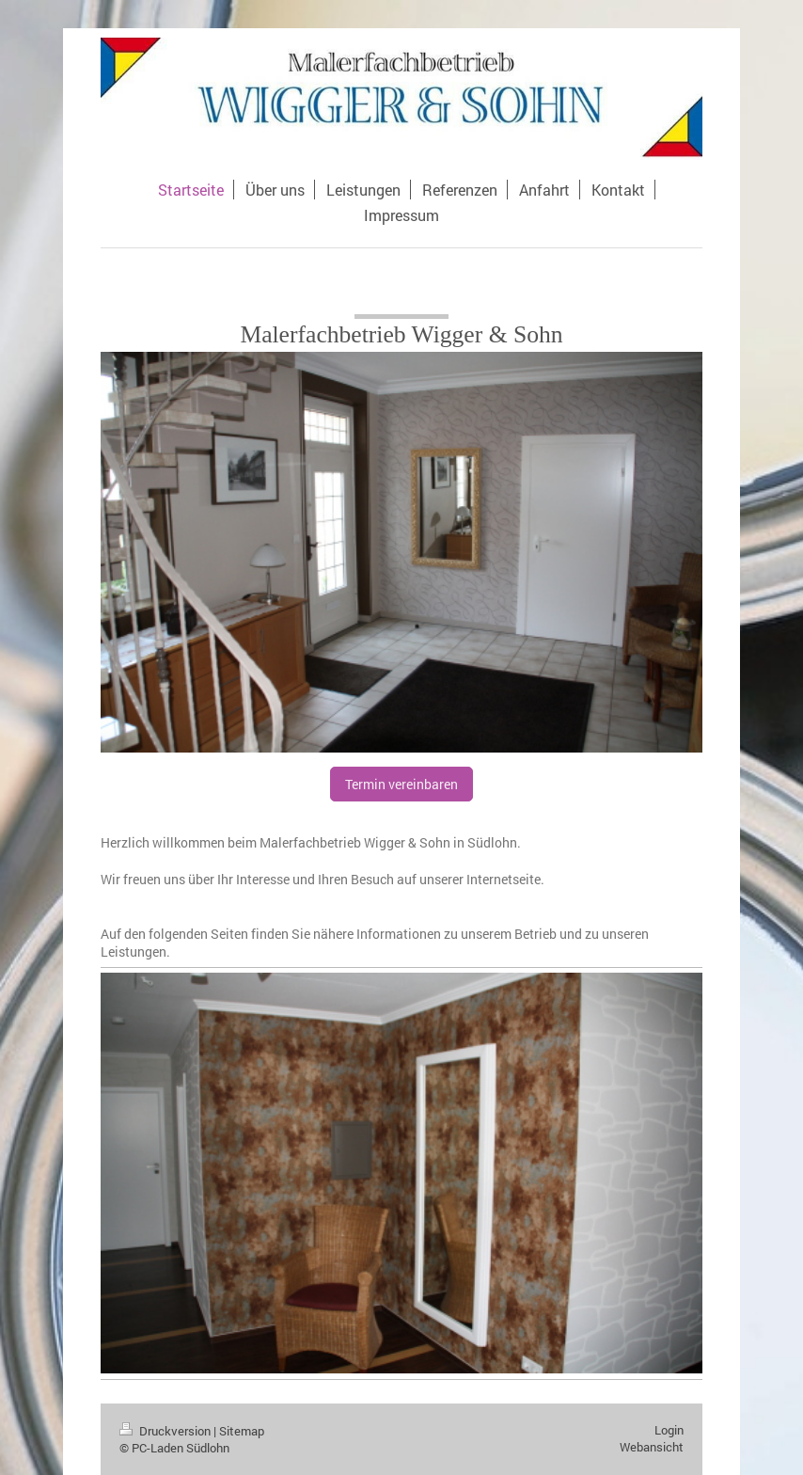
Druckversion (166, 1430)
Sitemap (241, 1430)
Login (669, 1429)
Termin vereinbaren (401, 784)
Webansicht (652, 1446)
